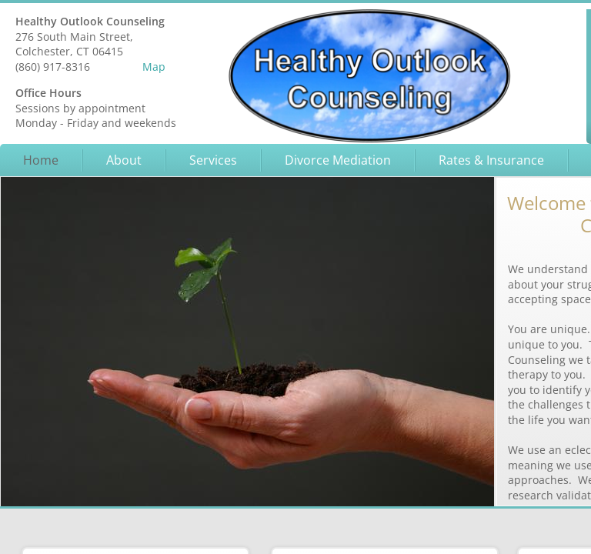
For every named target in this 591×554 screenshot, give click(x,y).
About (124, 160)
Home (40, 160)
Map (153, 66)
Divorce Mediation (338, 160)
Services (213, 160)
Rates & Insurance (491, 160)
